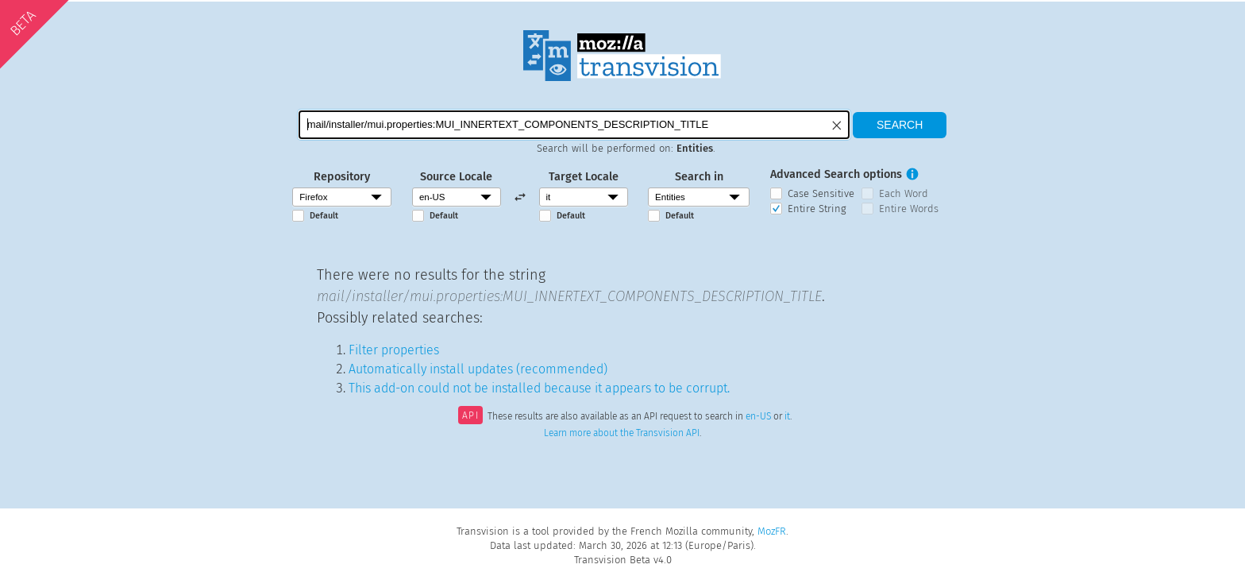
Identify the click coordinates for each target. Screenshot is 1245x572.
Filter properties (394, 350)
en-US (758, 417)
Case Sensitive (821, 193)
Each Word (903, 193)
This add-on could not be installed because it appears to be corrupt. (539, 388)
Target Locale (584, 177)
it (787, 417)
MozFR (771, 531)
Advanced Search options (836, 174)
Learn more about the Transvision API (622, 433)
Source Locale (456, 177)
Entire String (817, 208)
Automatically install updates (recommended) (478, 369)
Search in (699, 177)
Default (324, 216)
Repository (342, 177)
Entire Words (909, 208)
